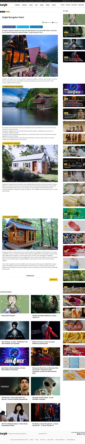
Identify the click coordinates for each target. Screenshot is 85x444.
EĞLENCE (24, 5)
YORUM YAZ (53, 280)
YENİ (62, 5)
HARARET (74, 5)
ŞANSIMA (81, 5)
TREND (68, 5)
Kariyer (21, 1)
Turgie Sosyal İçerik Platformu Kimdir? (7, 1)
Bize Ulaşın (26, 1)
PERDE (42, 5)
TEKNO (48, 5)
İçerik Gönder (31, 1)
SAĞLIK (54, 5)
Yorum (56, 23)
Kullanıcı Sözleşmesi (39, 1)
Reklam (17, 1)
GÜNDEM (17, 5)
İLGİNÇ (31, 5)
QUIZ (36, 5)
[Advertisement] (30, 203)
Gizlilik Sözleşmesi (47, 1)
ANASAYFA (2, 11)
